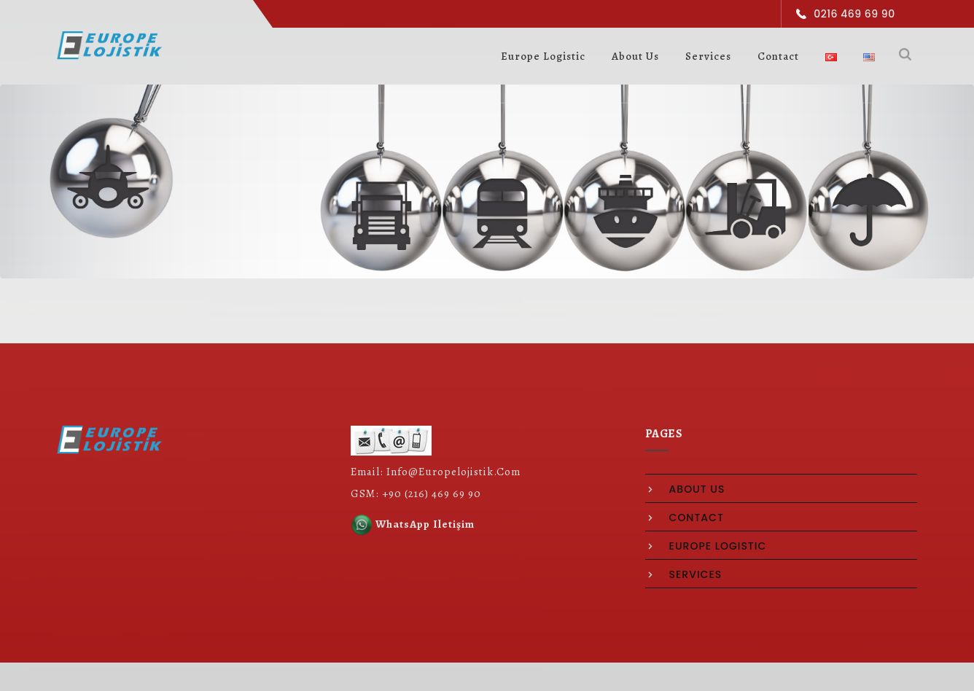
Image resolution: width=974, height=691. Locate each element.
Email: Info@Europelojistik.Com (436, 471)
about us (697, 489)
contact (696, 517)
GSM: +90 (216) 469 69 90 (416, 493)
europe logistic (718, 546)
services (695, 574)
